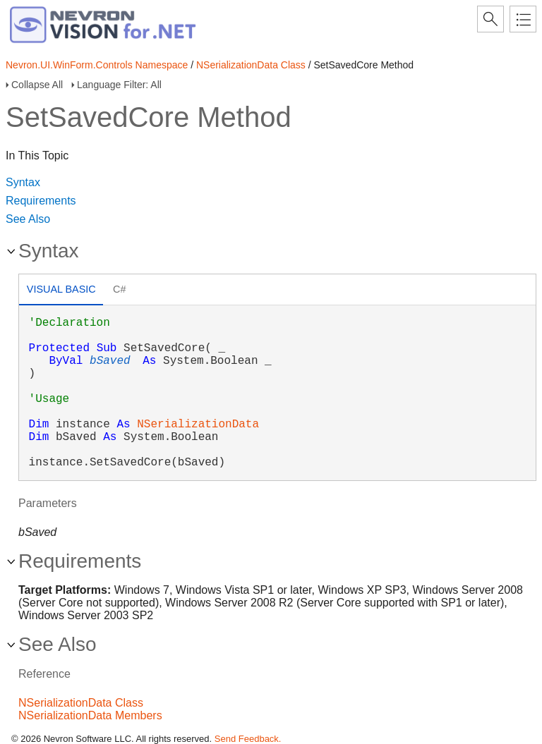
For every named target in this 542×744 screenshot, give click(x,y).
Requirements (41, 201)
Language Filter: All (119, 84)
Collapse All (37, 84)
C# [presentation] (119, 289)
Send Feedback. (248, 738)
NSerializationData (198, 424)
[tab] (61, 290)
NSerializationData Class (251, 65)
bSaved (110, 361)
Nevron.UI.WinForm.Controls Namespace (97, 65)
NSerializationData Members (90, 715)
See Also (28, 219)
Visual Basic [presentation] (61, 289)
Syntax (23, 182)
